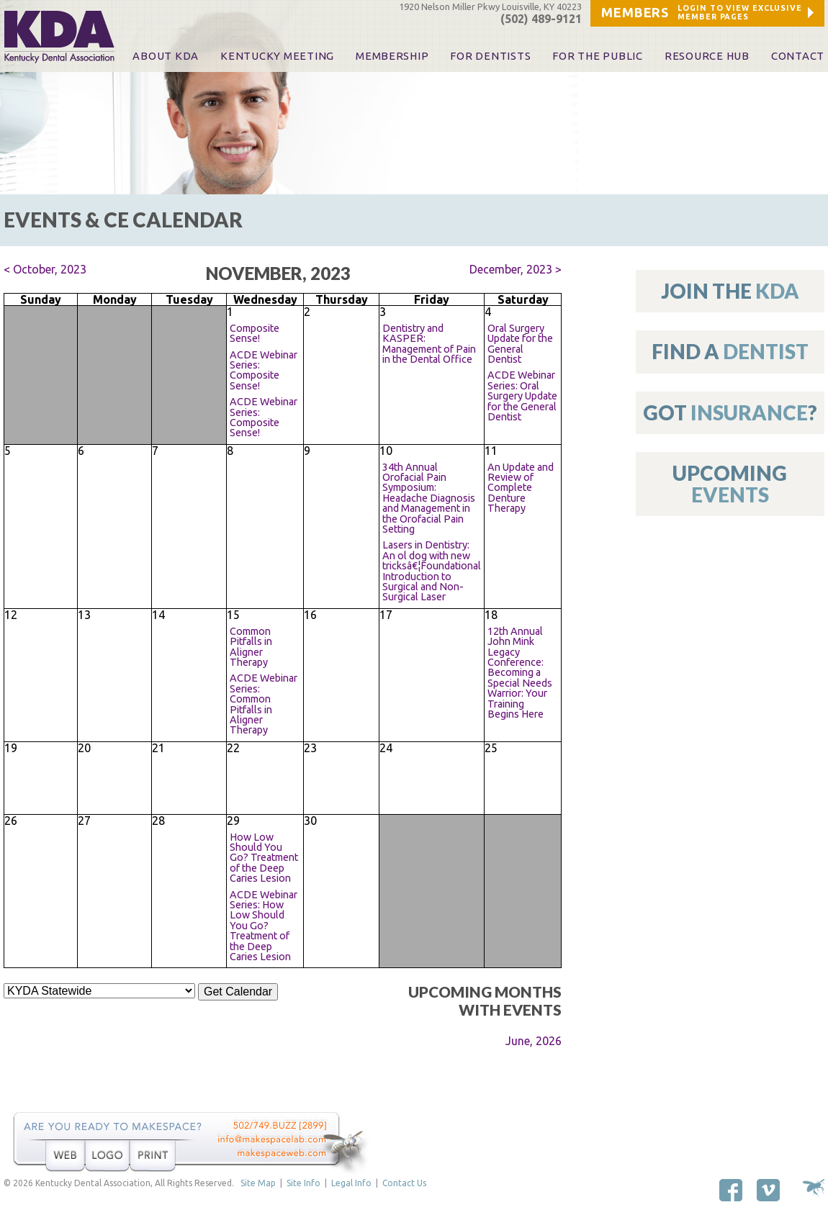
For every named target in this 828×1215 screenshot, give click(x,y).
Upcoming (729, 483)
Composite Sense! (254, 333)
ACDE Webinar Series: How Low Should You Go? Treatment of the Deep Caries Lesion (263, 925)
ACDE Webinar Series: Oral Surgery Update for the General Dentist (522, 396)
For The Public (597, 56)
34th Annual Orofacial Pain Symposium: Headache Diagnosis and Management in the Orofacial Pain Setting (428, 498)
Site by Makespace (813, 1188)
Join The (730, 291)
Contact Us (404, 1183)
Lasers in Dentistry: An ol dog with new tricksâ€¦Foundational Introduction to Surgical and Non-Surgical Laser (431, 570)
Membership (392, 56)
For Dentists (490, 56)
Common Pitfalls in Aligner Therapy (251, 646)
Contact (797, 56)
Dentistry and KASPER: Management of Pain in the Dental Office (429, 343)
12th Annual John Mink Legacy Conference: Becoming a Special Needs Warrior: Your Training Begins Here (519, 672)
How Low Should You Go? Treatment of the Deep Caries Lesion (264, 858)
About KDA (165, 56)
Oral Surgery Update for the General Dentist (520, 343)
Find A (730, 351)
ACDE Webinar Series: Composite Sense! (263, 370)
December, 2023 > (515, 269)
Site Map (258, 1183)
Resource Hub (707, 56)
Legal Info (351, 1183)
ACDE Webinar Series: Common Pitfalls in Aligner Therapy (263, 704)
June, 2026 (533, 1040)
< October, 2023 (45, 269)
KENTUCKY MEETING (277, 56)
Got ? (730, 412)
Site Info (303, 1183)
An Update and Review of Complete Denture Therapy (520, 488)
